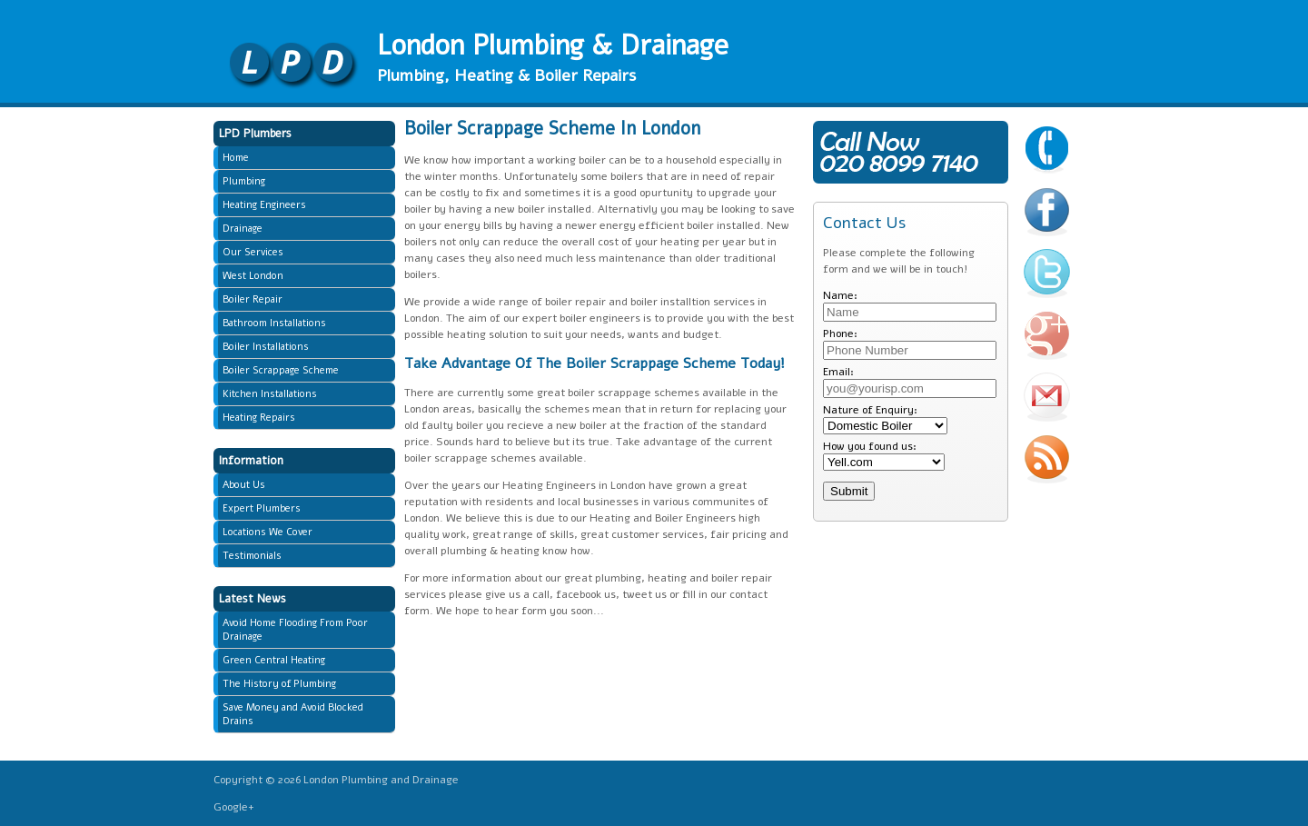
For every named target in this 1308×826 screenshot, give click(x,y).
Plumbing (244, 181)
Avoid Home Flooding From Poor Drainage (295, 629)
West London (253, 276)
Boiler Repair (252, 299)
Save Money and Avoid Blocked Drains (293, 714)
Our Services (253, 252)
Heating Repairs (259, 417)
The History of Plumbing (279, 684)
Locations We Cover (267, 532)
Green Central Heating (274, 660)
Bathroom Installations (274, 323)
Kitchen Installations (270, 394)
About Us (244, 485)
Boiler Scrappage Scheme (281, 370)
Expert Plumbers (262, 508)
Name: (840, 295)
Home (236, 157)
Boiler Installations (266, 346)
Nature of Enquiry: (870, 410)
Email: (838, 371)
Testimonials (252, 555)
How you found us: (870, 446)
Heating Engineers (264, 205)
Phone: (840, 333)
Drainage (243, 228)
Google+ (233, 807)
